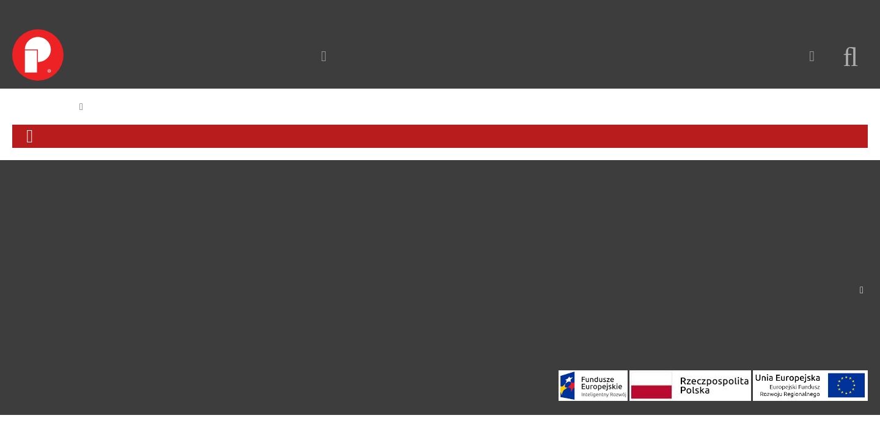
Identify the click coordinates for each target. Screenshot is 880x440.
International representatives (809, 242)
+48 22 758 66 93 (834, 219)
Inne (143, 337)
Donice (149, 294)
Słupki (147, 265)
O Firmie (29, 211)
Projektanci (280, 251)
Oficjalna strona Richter (304, 308)
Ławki (146, 236)
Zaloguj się (845, 12)
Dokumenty (281, 294)
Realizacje (174, 55)
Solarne (150, 308)
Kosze (146, 251)
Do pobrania (38, 239)
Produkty (103, 55)
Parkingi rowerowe (173, 280)
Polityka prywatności (55, 311)
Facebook (32, 268)
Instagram (32, 283)
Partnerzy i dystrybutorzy (308, 280)
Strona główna (42, 106)
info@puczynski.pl (830, 208)
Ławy (145, 222)
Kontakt (241, 55)
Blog (21, 297)
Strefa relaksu (161, 323)
